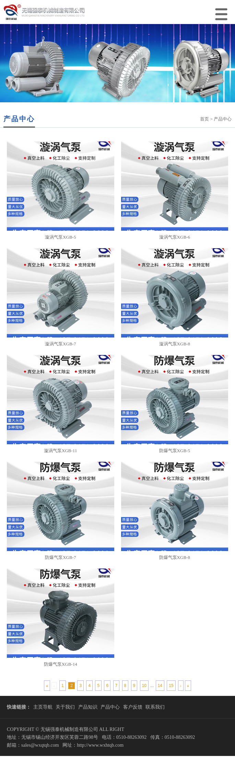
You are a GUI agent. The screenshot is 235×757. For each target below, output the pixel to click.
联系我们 (155, 707)
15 (171, 685)
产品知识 (87, 707)
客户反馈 (132, 707)
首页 (204, 119)
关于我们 (65, 707)
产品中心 (110, 707)
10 (144, 685)
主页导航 (42, 707)
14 (160, 685)
